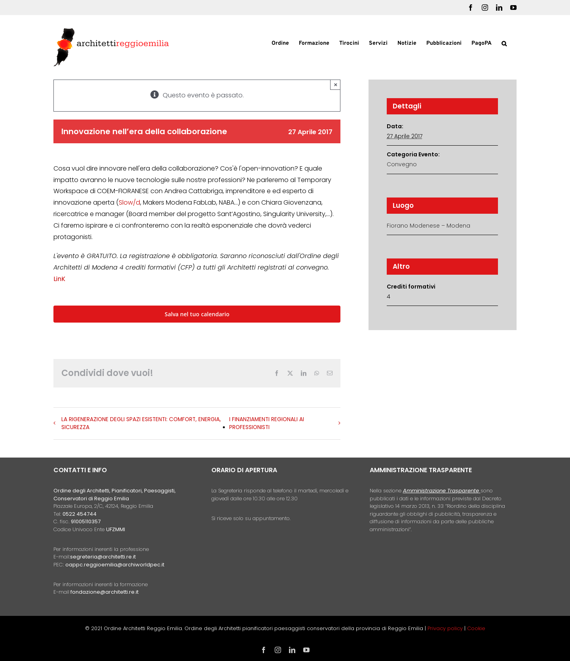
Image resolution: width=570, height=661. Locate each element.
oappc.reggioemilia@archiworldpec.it (114, 564)
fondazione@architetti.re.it (104, 592)
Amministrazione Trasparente (441, 490)
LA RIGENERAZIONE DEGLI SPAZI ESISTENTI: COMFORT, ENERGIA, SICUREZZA (141, 423)
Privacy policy (446, 628)
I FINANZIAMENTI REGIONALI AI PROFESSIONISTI (266, 423)
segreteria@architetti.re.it (103, 556)
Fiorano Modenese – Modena (428, 226)
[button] (504, 42)
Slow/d (129, 202)
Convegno (402, 164)
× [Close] (336, 84)
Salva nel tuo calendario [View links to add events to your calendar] (197, 314)
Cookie (476, 628)
